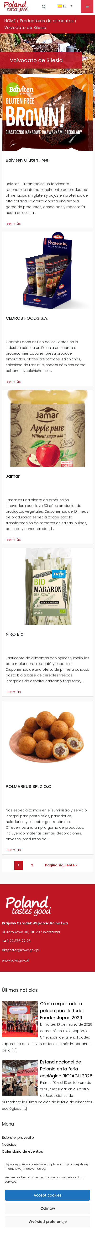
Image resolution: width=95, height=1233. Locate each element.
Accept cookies (48, 1195)
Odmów (47, 1208)
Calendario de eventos (22, 1151)
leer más (13, 223)
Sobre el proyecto (18, 1137)
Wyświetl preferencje (48, 1221)
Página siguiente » (61, 865)
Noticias (9, 1144)
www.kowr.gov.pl (15, 960)
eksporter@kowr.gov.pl (20, 950)
